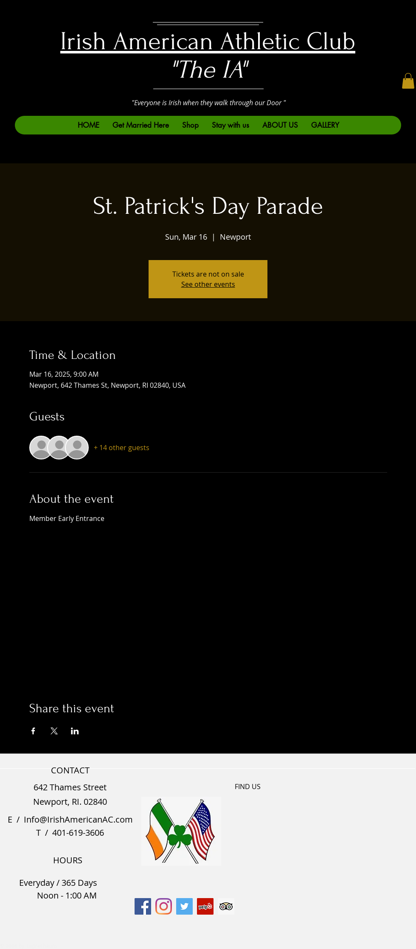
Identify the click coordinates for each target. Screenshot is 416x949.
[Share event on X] (54, 731)
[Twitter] (184, 906)
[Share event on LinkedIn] (75, 731)
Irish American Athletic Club (207, 41)
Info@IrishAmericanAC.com (78, 819)
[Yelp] (205, 906)
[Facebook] (143, 906)
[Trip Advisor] (226, 906)
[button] (408, 81)
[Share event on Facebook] (33, 731)
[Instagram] (163, 906)
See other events (208, 284)
